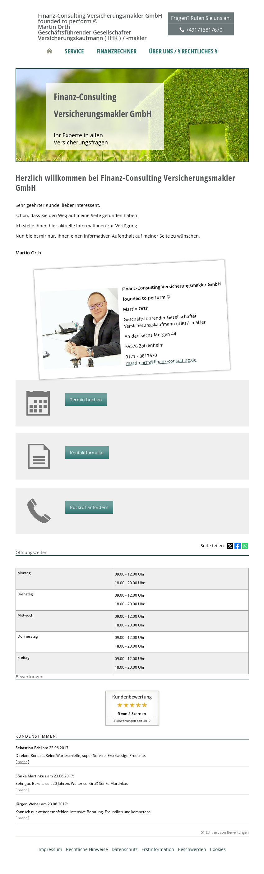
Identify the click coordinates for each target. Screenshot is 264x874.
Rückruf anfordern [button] (89, 507)
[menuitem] (49, 51)
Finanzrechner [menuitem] (116, 51)
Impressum (50, 849)
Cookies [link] (218, 849)
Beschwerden (192, 849)
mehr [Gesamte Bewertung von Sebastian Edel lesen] (22, 761)
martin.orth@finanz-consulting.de (161, 361)
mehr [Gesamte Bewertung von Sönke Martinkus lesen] (22, 790)
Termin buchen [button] (86, 400)
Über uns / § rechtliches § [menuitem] (183, 51)
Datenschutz (125, 849)
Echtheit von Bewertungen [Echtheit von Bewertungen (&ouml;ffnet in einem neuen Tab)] (227, 832)
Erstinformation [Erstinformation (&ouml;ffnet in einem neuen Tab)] (157, 849)
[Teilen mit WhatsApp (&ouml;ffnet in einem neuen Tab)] (245, 546)
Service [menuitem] (74, 51)
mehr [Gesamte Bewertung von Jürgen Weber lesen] (22, 818)
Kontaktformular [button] (87, 453)
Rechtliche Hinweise (87, 849)
